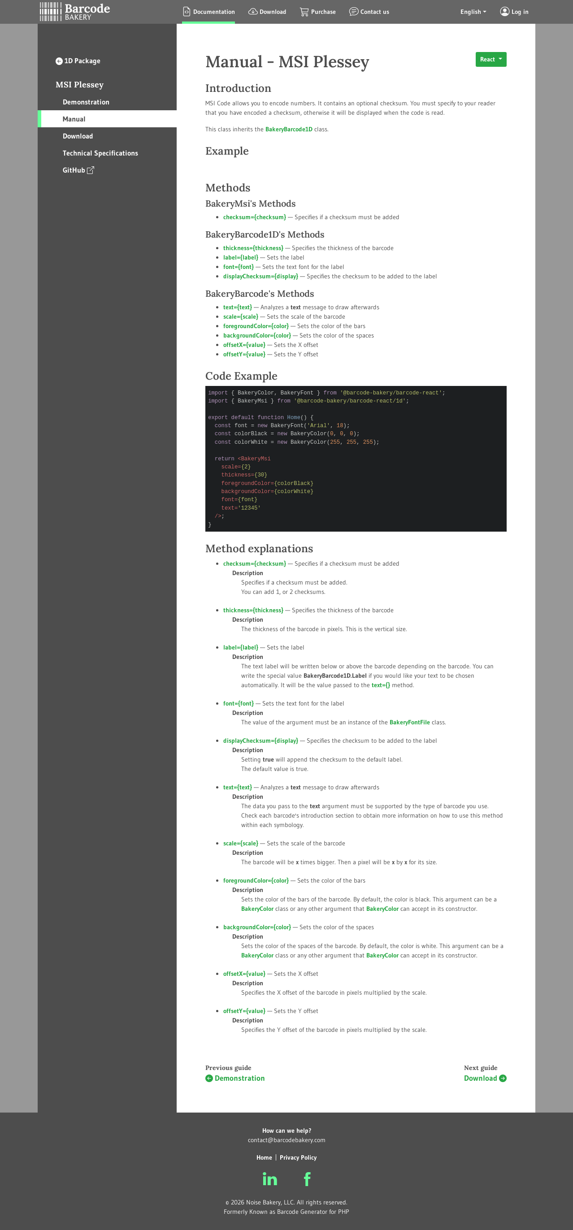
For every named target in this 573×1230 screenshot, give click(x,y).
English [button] (470, 12)
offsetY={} (244, 354)
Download (78, 135)
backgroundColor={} (257, 335)
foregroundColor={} (256, 326)
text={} (237, 307)
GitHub (78, 169)
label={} (240, 257)
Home (264, 1157)
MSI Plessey (80, 84)
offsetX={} (244, 345)
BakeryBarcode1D (289, 129)
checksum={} (254, 217)
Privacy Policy (298, 1157)
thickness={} (253, 248)
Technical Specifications (100, 152)
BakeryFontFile (410, 722)
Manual (74, 118)
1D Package (78, 60)
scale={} (240, 316)
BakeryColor (382, 909)
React (488, 59)
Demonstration (86, 101)
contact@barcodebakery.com (287, 1140)
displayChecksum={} (260, 276)
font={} (238, 267)
